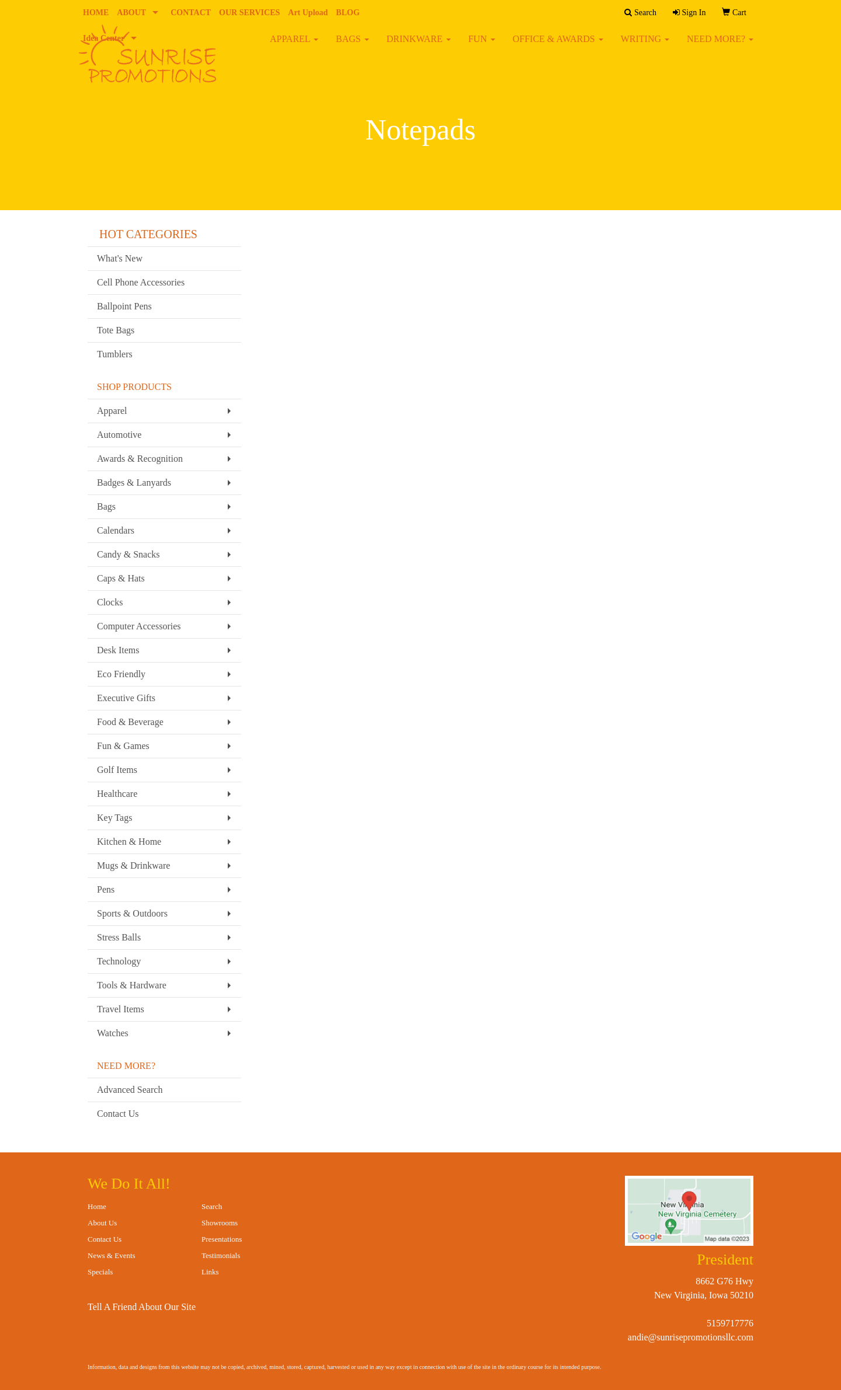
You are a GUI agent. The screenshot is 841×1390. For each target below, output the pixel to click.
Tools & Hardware (131, 985)
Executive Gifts (126, 698)
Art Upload (308, 12)
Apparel (112, 411)
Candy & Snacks (128, 554)
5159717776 (730, 1323)
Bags (106, 506)
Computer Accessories (139, 626)
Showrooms (219, 1222)
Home (97, 1206)
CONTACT (191, 12)
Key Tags (114, 818)
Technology (119, 961)
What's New (120, 258)
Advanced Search (129, 1090)
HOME (96, 12)
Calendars (115, 530)
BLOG (347, 12)
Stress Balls (119, 937)
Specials (100, 1271)
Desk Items (118, 650)
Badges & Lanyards (134, 482)
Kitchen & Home (129, 841)
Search (211, 1206)
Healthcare (117, 794)
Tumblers (115, 354)
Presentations (221, 1239)
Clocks (110, 602)
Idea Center (103, 38)
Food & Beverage (130, 722)
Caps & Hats (121, 578)
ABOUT (131, 12)
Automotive (119, 435)
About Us (102, 1222)
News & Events (111, 1255)
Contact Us (118, 1114)
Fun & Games (123, 746)
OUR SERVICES (249, 12)
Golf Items (117, 770)
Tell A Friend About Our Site (142, 1307)
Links (210, 1271)
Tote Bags (115, 330)
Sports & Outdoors (132, 913)
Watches (112, 1033)
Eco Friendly (121, 674)
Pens (105, 889)
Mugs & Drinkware (133, 865)
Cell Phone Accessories (141, 282)
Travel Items (120, 1009)
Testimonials (220, 1255)
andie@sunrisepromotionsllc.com (690, 1337)
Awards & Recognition (140, 459)
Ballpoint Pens (124, 306)
